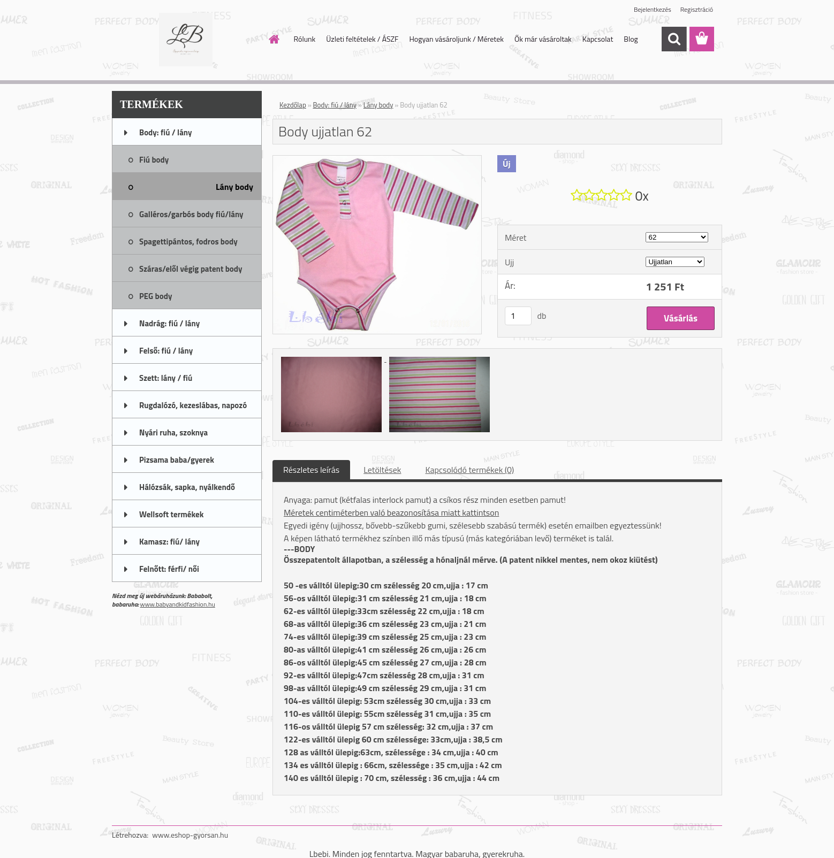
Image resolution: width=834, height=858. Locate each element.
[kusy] (518, 316)
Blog (631, 38)
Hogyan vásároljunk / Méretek (456, 38)
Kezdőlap (292, 104)
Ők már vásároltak (543, 38)
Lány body (378, 104)
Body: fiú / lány (335, 104)
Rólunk (305, 38)
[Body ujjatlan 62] (377, 160)
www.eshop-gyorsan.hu (190, 834)
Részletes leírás (311, 469)
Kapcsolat (597, 38)
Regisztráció (696, 9)
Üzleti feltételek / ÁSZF (362, 38)
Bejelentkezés (652, 9)
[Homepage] (273, 39)
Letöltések (382, 469)
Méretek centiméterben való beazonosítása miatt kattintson (391, 512)
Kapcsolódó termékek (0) (469, 469)
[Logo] (185, 39)
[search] (674, 39)
